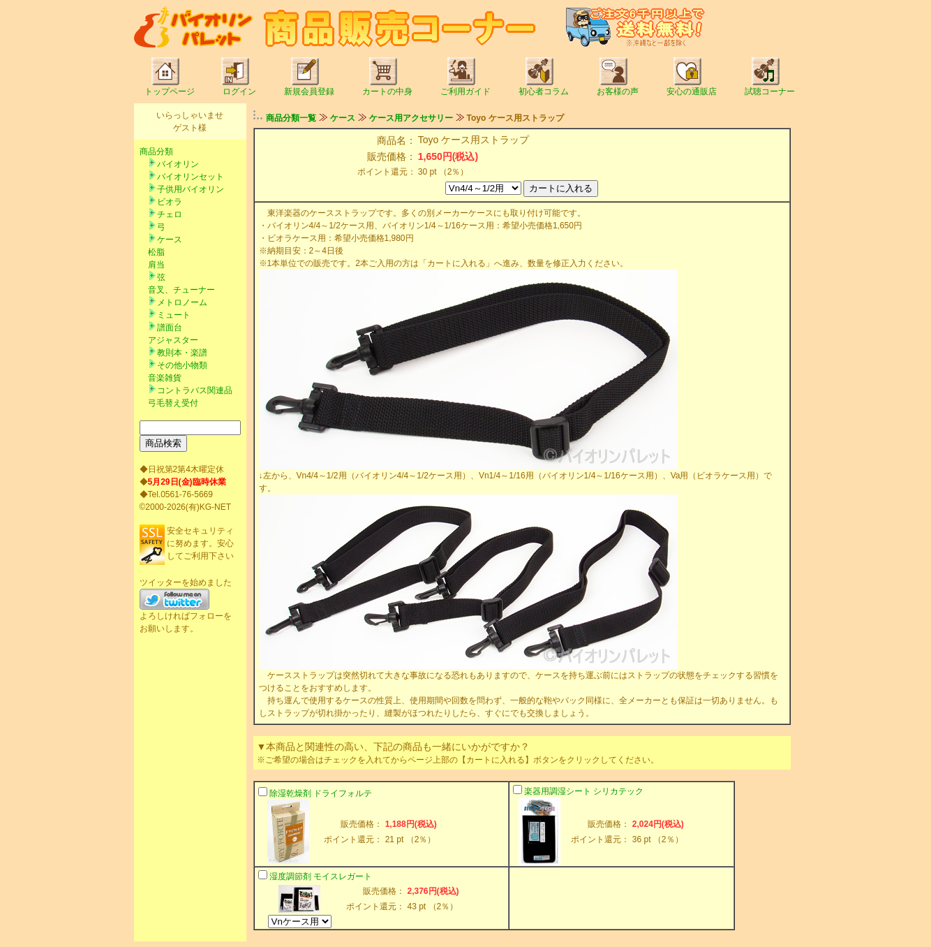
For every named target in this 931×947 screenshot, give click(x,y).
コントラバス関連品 (194, 390)
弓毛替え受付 (173, 403)
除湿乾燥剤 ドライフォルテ (320, 793)
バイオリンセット (190, 177)
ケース (169, 239)
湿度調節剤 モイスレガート (320, 876)
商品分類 (156, 151)
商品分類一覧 (291, 118)
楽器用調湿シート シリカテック (583, 791)
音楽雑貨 (164, 378)
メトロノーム (182, 302)
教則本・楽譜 (182, 353)
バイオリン (178, 164)
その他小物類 (182, 365)
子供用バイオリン (190, 189)
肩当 (156, 265)
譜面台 (169, 327)
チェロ (169, 214)
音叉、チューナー (181, 290)
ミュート (174, 315)
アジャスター (173, 340)
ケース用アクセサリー (411, 118)
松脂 (156, 252)
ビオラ (169, 202)
